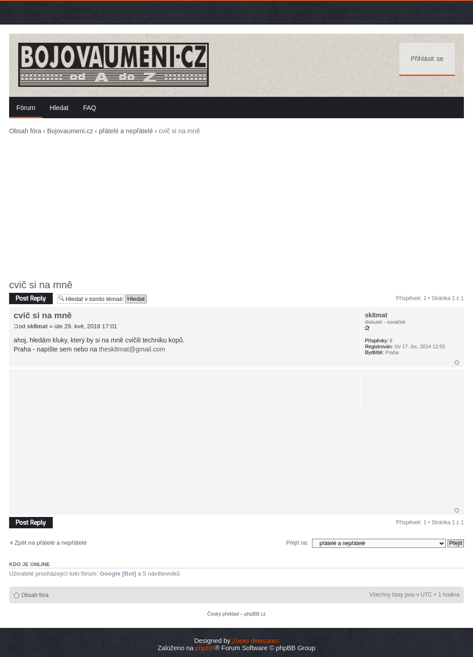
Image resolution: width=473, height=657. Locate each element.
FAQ (89, 107)
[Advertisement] (236, 207)
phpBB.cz (255, 614)
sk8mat (37, 326)
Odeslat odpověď (31, 298)
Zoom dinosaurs (255, 640)
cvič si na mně (40, 285)
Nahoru (456, 362)
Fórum (25, 107)
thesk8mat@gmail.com (132, 349)
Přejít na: (297, 543)
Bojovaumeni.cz (70, 131)
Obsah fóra (25, 131)
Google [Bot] (118, 573)
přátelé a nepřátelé (126, 131)
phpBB (205, 648)
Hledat (59, 107)
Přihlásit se (427, 58)
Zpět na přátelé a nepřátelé (50, 542)
